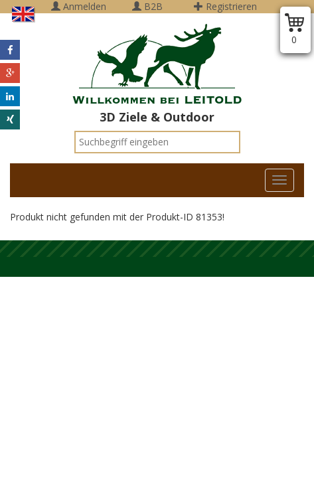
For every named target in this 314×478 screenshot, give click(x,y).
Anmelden (78, 6)
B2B (147, 6)
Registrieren (225, 6)
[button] (10, 50)
